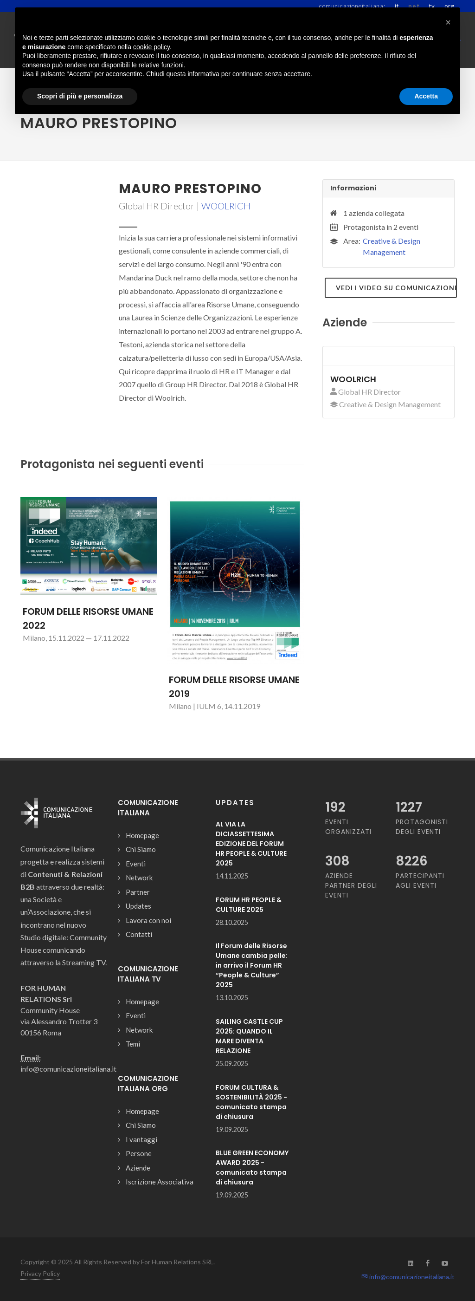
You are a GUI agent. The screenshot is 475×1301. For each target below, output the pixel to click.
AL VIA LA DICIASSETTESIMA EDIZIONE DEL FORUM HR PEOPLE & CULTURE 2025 (251, 844)
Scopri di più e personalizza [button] (79, 96)
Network (139, 877)
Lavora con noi (148, 920)
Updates (138, 906)
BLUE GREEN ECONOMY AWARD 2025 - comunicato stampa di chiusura (252, 1167)
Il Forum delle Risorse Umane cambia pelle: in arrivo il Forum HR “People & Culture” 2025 (252, 965)
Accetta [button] (426, 96)
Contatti (139, 934)
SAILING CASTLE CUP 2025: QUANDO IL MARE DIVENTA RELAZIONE (249, 1036)
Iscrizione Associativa (159, 1181)
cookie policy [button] (151, 47)
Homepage (142, 835)
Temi (133, 1044)
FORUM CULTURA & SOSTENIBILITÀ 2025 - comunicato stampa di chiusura (251, 1102)
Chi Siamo (141, 849)
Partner (138, 892)
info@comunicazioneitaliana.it (408, 1277)
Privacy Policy (40, 1273)
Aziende (138, 1168)
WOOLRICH (225, 205)
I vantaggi (141, 1139)
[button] (448, 22)
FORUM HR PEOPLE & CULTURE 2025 (249, 904)
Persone (139, 1153)
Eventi (136, 863)
